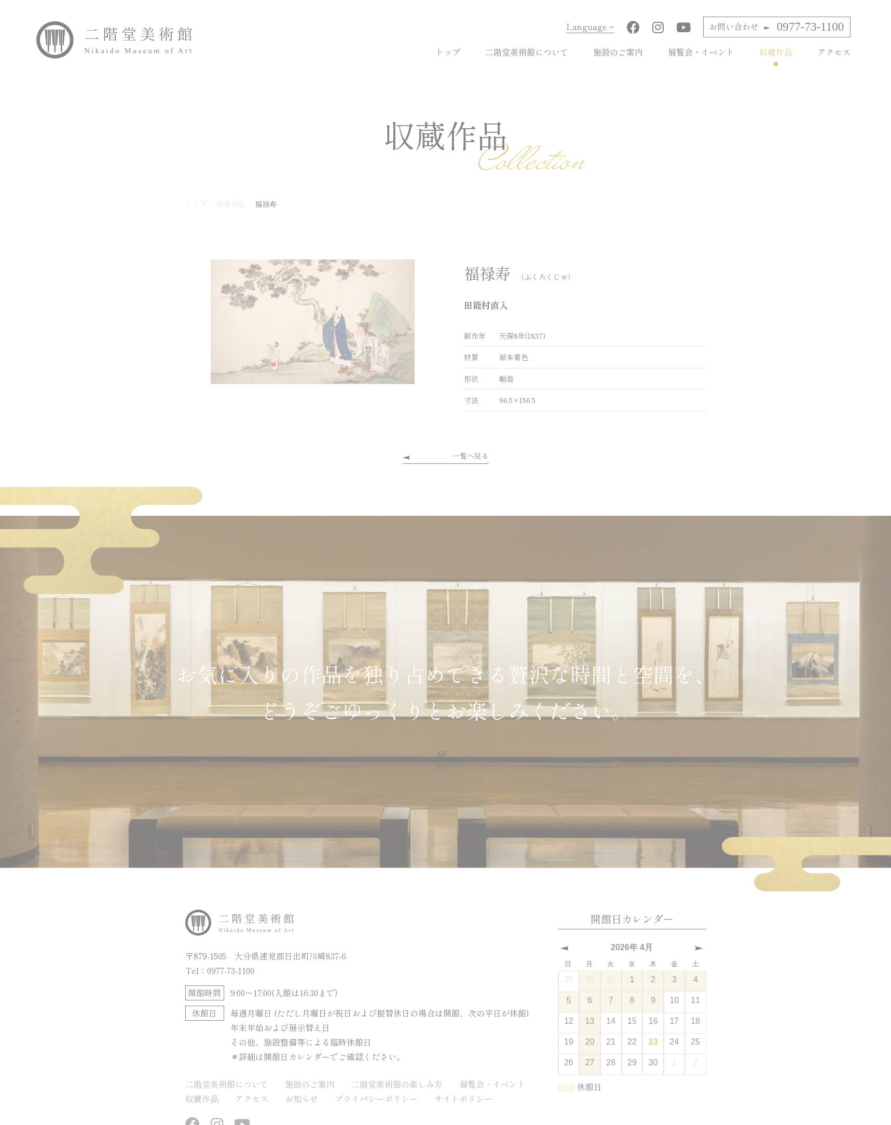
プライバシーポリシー (376, 1098)
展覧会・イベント (701, 52)
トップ (447, 52)
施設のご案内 (618, 52)
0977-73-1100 (776, 26)
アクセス (834, 52)
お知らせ (301, 1098)
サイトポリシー (463, 1098)
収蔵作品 (775, 52)
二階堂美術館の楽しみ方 (397, 1084)
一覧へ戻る (471, 455)
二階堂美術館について (526, 52)
